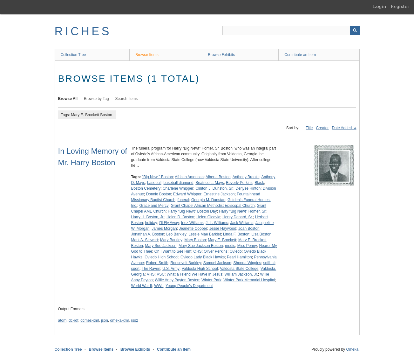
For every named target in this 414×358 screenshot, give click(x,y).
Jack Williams (242, 223)
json (104, 320)
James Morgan (164, 228)
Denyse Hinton (248, 188)
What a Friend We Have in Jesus (194, 274)
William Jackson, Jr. (241, 274)
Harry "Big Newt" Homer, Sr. (242, 211)
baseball (154, 182)
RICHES (83, 31)
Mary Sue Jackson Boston (201, 245)
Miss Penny (247, 245)
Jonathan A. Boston (147, 234)
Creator (322, 128)
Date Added (342, 128)
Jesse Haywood (222, 228)
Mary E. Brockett (222, 240)
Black (259, 182)
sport (135, 268)
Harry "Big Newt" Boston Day (192, 211)
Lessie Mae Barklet (204, 234)
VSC (161, 274)
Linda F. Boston (236, 234)
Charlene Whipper (178, 188)
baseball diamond (178, 182)
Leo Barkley (176, 234)
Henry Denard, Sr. (237, 217)
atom (62, 320)
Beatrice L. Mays (209, 182)
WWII (158, 286)
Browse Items (147, 55)
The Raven (151, 268)
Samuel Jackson (217, 263)
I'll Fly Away (169, 223)
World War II (141, 286)
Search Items (126, 98)
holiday (151, 223)
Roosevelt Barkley (185, 263)
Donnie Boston (158, 194)
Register (400, 6)
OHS (197, 251)
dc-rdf (73, 320)
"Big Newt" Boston (157, 177)
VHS (151, 274)
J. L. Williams (217, 223)
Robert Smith (157, 263)
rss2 (134, 320)
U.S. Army (171, 268)
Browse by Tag (96, 98)
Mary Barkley (171, 240)
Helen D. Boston (180, 217)
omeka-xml (119, 320)
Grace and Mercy (154, 205)
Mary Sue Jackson (161, 245)
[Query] (291, 30)
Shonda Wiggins (247, 263)
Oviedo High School (161, 257)
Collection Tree (73, 55)
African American (189, 177)
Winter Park (211, 280)
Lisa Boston (261, 234)
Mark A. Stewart (144, 240)
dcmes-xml (89, 320)
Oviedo (236, 251)
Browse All (68, 98)
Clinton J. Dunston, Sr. (214, 188)
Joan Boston (249, 228)
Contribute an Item (300, 55)
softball (269, 263)
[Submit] (355, 30)
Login (379, 6)
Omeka (352, 349)
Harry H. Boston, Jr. (148, 217)
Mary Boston (195, 240)
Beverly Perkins (239, 182)
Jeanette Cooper (193, 228)
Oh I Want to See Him (172, 251)
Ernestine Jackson (218, 194)
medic (230, 245)
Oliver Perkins (215, 251)
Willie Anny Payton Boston (177, 280)
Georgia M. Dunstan (208, 200)
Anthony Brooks (246, 177)
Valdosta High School (200, 268)
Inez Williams (192, 223)
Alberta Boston (218, 177)
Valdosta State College (239, 268)
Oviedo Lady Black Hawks (202, 257)
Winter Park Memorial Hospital (249, 280)
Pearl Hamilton (239, 257)
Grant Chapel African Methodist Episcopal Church (213, 205)
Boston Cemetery (146, 188)
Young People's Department (189, 286)
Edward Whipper (187, 194)
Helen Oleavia (208, 217)
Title (309, 128)
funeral (183, 200)
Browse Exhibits (221, 55)
